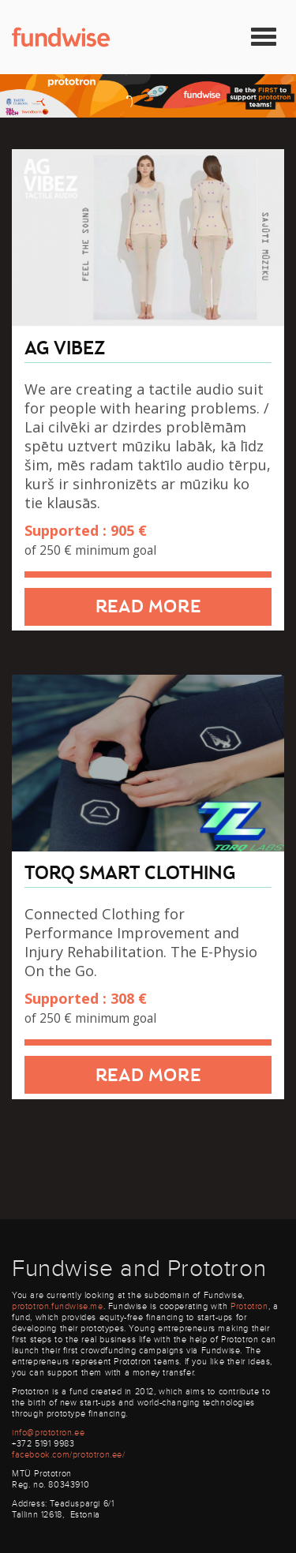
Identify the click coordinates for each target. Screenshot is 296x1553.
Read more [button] (148, 607)
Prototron (249, 1306)
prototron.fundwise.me (57, 1306)
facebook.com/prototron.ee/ (69, 1455)
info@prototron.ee (48, 1433)
